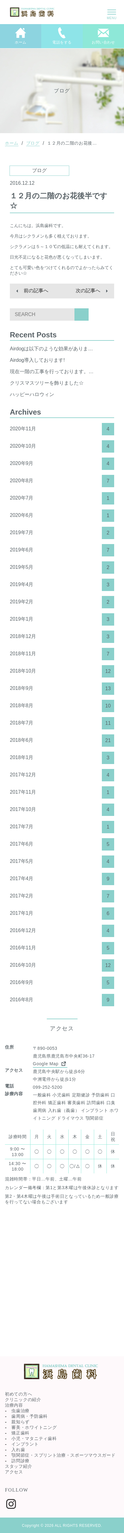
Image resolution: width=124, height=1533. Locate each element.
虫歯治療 (20, 1410)
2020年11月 (62, 429)
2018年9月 (62, 688)
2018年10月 (62, 671)
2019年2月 (62, 602)
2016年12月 (62, 931)
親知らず (20, 1421)
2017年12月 (62, 775)
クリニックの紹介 (23, 1399)
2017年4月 (62, 879)
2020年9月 (62, 464)
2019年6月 (62, 550)
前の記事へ (36, 290)
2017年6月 (62, 844)
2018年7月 (62, 723)
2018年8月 (62, 706)
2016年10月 (62, 965)
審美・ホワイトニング (34, 1427)
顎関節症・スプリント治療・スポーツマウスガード (63, 1455)
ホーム (11, 143)
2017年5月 (62, 861)
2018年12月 (62, 637)
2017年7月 (62, 827)
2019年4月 (62, 585)
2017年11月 (62, 792)
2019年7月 (62, 533)
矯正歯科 (20, 1432)
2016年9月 (62, 983)
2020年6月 (62, 515)
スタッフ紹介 (18, 1466)
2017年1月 (62, 913)
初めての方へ (18, 1394)
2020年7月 (62, 498)
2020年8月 (62, 481)
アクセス (14, 1471)
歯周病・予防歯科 (29, 1416)
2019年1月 (62, 619)
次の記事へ (88, 290)
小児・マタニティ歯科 (34, 1438)
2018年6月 (62, 740)
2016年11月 (62, 948)
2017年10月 (62, 810)
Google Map (50, 1063)
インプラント (24, 1444)
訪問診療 (20, 1460)
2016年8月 (62, 1000)
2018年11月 (62, 654)
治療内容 (14, 1405)
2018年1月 (62, 758)
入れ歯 (18, 1449)
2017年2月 (62, 896)
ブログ (33, 143)
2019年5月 (62, 567)
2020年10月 (62, 446)
